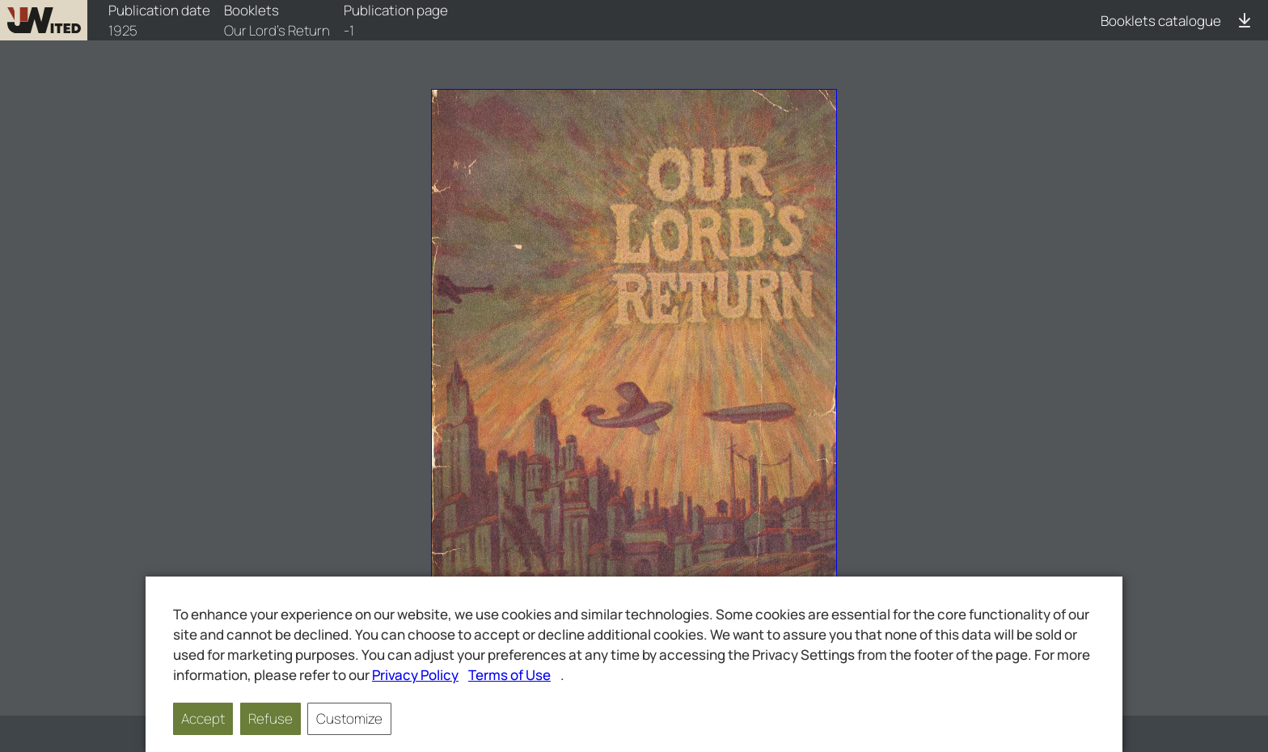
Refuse (270, 718)
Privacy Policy (415, 674)
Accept (203, 718)
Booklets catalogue (1161, 20)
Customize (349, 718)
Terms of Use (509, 674)
